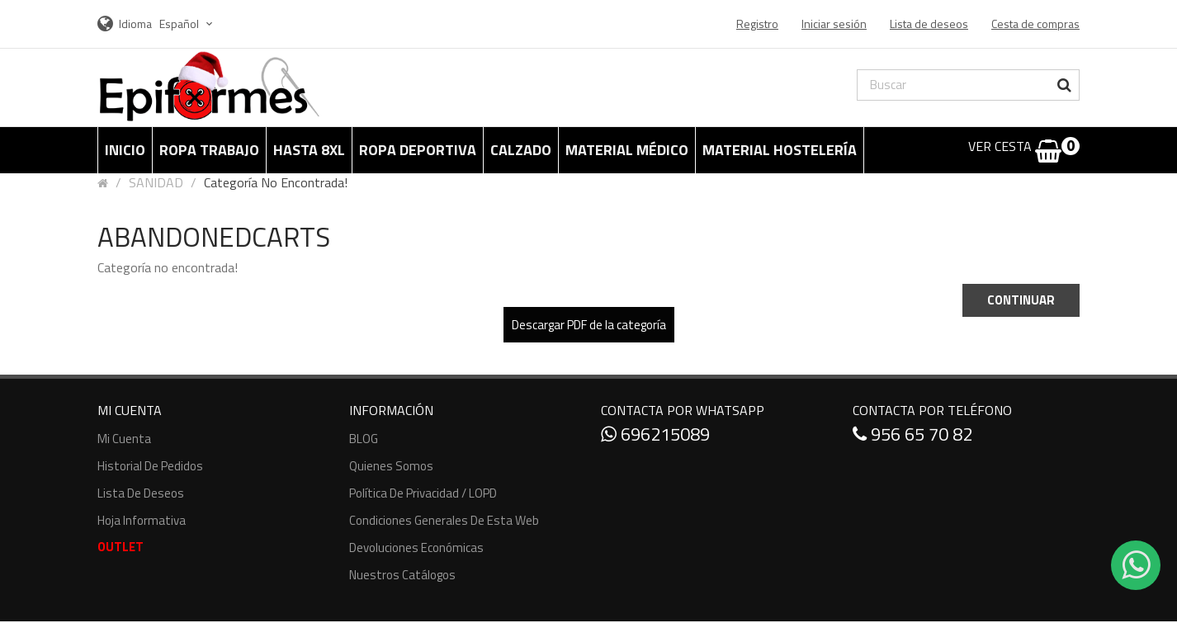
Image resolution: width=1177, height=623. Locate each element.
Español (187, 23)
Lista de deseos (140, 493)
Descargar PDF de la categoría (589, 324)
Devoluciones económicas (416, 547)
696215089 (655, 434)
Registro (757, 23)
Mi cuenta (124, 438)
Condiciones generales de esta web (444, 520)
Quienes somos (391, 465)
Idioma (135, 23)
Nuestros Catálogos (402, 574)
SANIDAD (156, 182)
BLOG (363, 438)
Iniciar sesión (834, 23)
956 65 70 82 (912, 434)
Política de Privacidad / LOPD (423, 493)
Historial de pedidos (150, 465)
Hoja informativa (141, 520)
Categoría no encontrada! (275, 182)
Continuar (1021, 299)
